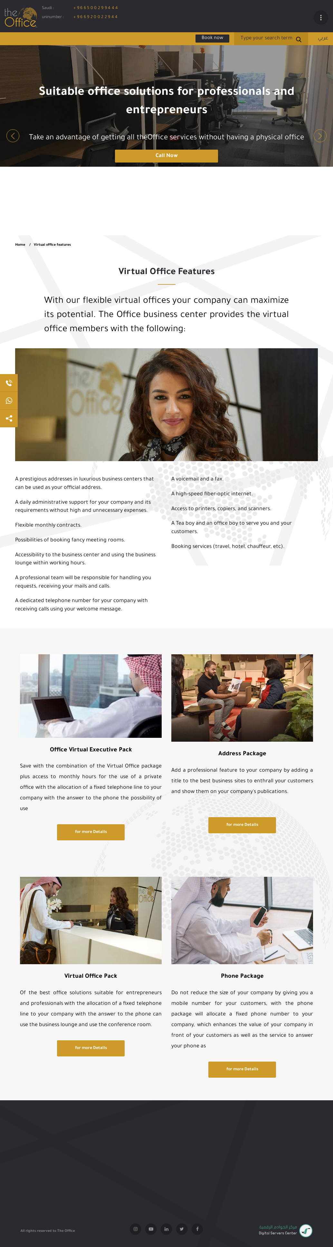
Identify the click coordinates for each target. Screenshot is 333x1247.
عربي (323, 38)
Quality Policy (26, 1120)
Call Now (167, 156)
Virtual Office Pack (90, 977)
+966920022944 (96, 17)
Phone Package (242, 977)
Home (20, 245)
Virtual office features (52, 245)
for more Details (91, 832)
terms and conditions (32, 1110)
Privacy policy (26, 1100)
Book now (212, 38)
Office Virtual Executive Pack (91, 750)
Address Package (242, 754)
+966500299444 (96, 8)
